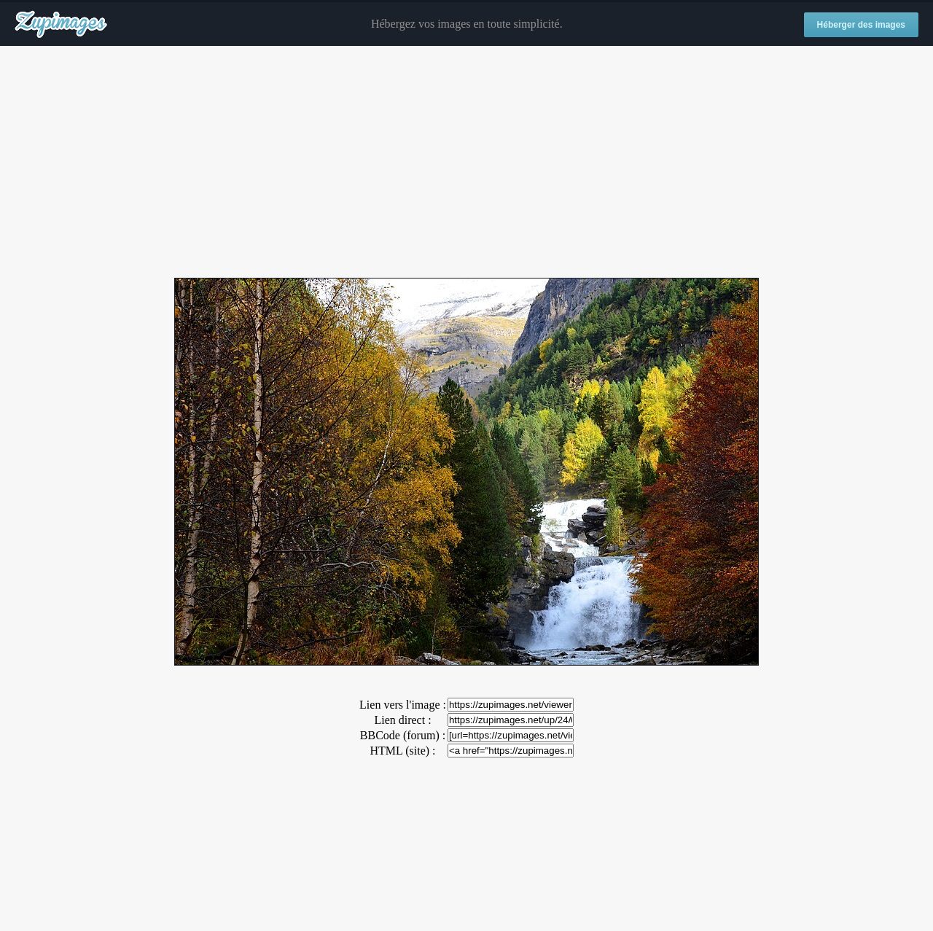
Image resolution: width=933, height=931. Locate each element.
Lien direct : (402, 720)
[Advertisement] (466, 163)
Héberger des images (861, 25)
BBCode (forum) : (402, 735)
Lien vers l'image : (402, 704)
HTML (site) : (402, 750)
